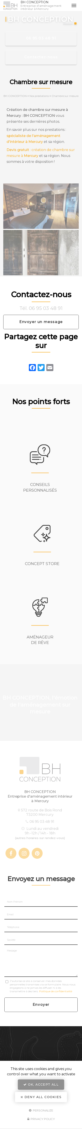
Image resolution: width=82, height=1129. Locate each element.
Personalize (41, 1110)
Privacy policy (41, 1119)
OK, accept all (41, 1084)
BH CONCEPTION (44, 5)
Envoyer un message (41, 322)
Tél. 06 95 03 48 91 (41, 308)
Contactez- (41, 57)
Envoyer (41, 1005)
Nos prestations (39, 96)
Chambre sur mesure (65, 96)
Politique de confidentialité (55, 991)
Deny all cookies (41, 1097)
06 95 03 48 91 (41, 38)
